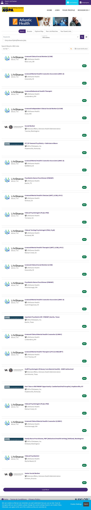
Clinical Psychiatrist (32, 456)
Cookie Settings (76, 504)
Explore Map (39, 31)
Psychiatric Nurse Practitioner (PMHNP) (39, 178)
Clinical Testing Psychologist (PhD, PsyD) (40, 230)
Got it (86, 504)
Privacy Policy (34, 499)
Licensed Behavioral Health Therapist (38, 91)
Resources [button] (83, 10)
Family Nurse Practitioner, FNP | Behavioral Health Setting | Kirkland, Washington (54, 439)
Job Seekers (72, 2)
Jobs (57, 10)
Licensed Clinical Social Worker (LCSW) (39, 56)
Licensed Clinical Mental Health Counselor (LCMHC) (43, 334)
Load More (45, 490)
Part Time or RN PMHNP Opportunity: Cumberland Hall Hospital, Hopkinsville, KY (54, 386)
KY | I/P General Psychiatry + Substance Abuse (41, 143)
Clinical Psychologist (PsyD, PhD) (37, 213)
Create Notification (81, 49)
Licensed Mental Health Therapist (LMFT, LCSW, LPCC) (44, 247)
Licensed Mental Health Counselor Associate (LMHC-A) (44, 74)
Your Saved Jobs (66, 31)
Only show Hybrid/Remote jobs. (15, 40)
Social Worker (30, 126)
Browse (29, 31)
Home (49, 10)
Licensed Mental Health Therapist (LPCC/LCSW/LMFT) (44, 352)
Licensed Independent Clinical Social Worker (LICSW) (44, 109)
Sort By (5, 49)
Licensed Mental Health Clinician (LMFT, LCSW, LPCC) (44, 195)
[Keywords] (21, 37)
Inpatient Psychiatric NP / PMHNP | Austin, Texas (42, 317)
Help (5, 499)
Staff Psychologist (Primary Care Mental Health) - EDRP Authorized (49, 369)
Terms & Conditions (18, 499)
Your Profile (68, 10)
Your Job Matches (52, 31)
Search (22, 31)
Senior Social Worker (32, 473)
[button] (86, 37)
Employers (84, 2)
